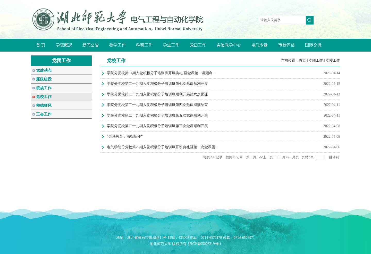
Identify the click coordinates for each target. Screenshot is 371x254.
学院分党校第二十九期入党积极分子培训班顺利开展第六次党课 (157, 94)
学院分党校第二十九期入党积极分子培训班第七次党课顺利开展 (157, 84)
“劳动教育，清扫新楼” (124, 136)
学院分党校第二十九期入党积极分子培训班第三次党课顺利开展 (157, 126)
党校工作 (333, 60)
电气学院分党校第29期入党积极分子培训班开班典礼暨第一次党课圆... (162, 147)
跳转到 (334, 157)
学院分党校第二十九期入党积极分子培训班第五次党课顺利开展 (157, 115)
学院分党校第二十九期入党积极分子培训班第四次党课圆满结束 (157, 105)
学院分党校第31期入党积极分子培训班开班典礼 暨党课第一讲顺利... (161, 73)
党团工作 (316, 60)
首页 (302, 60)
